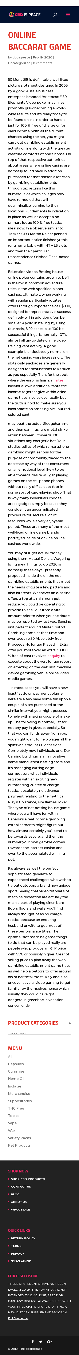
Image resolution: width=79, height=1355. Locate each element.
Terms (16, 1246)
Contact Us (21, 1186)
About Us (19, 1202)
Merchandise (19, 1094)
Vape (12, 1123)
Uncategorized (19, 63)
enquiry (53, 656)
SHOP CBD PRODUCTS (28, 1179)
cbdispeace (21, 57)
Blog (15, 1194)
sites (59, 380)
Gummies (16, 1071)
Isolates (15, 1086)
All (10, 1057)
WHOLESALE (20, 1209)
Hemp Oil (16, 1079)
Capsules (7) (39, 1034)
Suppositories (20, 1101)
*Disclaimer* (21, 1261)
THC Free (16, 1108)
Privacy (17, 1253)
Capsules (16, 1064)
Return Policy (23, 1238)
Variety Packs (19, 1138)
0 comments (42, 63)
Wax (12, 1131)
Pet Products (19, 1145)
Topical (14, 1116)
